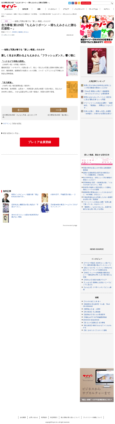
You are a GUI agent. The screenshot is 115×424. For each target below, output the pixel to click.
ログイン (6, 123)
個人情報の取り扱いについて (70, 417)
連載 (38, 9)
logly (75, 225)
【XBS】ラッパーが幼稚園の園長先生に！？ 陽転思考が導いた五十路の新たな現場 (97, 275)
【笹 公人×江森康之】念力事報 (94, 322)
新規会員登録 (86, 3)
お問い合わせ (33, 417)
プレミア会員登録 (39, 142)
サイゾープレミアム (9, 7)
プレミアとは (93, 9)
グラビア (66, 9)
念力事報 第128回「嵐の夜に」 (59, 115)
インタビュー (52, 9)
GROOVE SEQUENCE (91, 320)
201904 (14, 32)
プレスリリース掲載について (92, 417)
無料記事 (25, 9)
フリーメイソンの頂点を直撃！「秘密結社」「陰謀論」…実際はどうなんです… (98, 105)
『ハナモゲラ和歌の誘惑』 (13, 61)
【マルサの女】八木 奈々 (92, 301)
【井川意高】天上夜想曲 (91, 312)
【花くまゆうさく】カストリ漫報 (95, 330)
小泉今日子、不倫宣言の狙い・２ (63, 194)
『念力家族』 (7, 82)
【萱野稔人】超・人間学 (91, 309)
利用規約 (44, 417)
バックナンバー (79, 9)
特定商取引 (54, 417)
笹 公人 (26, 32)
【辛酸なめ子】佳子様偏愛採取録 (95, 317)
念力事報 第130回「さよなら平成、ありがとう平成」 (19, 116)
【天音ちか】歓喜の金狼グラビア (95, 280)
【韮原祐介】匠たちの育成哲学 (94, 314)
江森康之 (20, 32)
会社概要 (23, 417)
